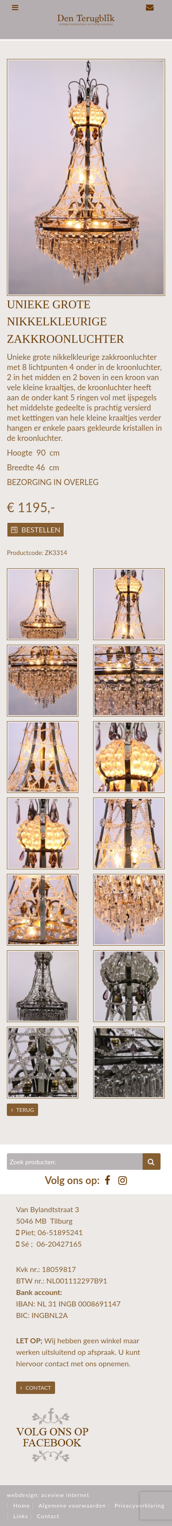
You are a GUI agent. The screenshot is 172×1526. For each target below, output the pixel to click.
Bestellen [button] (36, 529)
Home (21, 1505)
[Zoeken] (75, 1161)
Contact (35, 1387)
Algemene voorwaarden (72, 1505)
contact (57, 1363)
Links (20, 1516)
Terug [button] (22, 1109)
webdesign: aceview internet (48, 1494)
